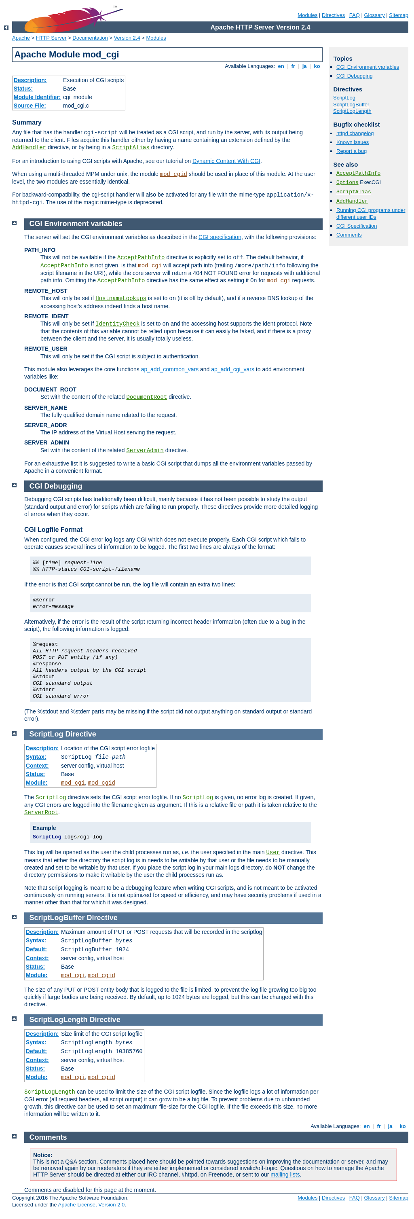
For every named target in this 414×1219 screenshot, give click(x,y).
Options (347, 183)
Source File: (30, 105)
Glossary (374, 15)
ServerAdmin (144, 450)
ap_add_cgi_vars (232, 369)
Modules (307, 15)
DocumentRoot (146, 397)
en (281, 66)
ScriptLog (344, 98)
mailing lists (285, 1174)
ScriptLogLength (352, 111)
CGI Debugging (354, 76)
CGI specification (220, 237)
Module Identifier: (37, 97)
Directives (333, 15)
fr (293, 66)
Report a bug (351, 151)
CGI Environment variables (367, 67)
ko (317, 66)
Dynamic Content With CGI (226, 161)
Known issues (352, 142)
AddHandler (29, 147)
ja (304, 66)
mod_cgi (150, 265)
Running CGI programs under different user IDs (371, 213)
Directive (80, 734)
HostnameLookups (120, 298)
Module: (37, 782)
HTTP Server (51, 38)
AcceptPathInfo (358, 173)
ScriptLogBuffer (351, 105)
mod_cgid (173, 174)
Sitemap (398, 15)
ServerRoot (41, 812)
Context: (37, 765)
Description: (30, 80)
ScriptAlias (130, 147)
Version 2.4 (127, 38)
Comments (349, 235)
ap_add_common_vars (170, 369)
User (273, 852)
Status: (23, 88)
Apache (21, 38)
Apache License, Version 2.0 (91, 1205)
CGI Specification (356, 226)
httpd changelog (355, 133)
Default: (36, 949)
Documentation (90, 38)
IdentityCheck (117, 324)
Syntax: (36, 756)
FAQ (354, 15)
